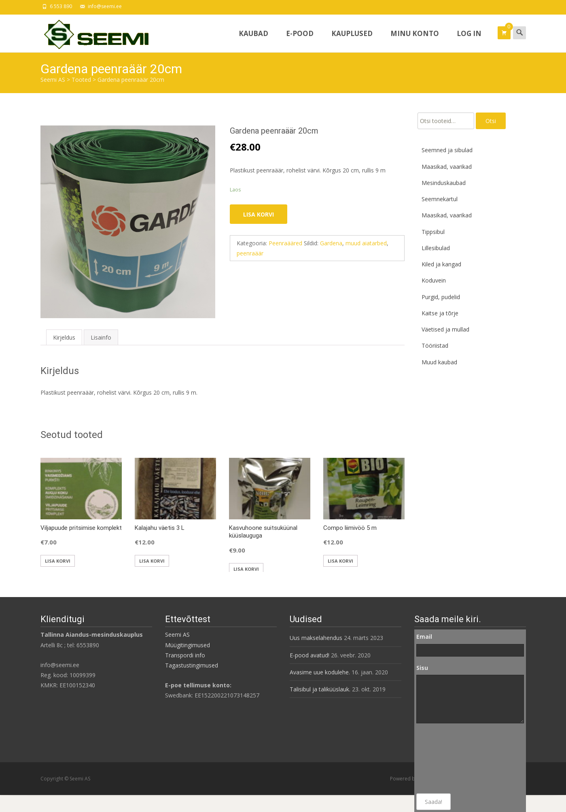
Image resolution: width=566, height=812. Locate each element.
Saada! (433, 802)
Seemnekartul (440, 199)
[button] (201, 137)
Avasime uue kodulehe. (320, 672)
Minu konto (414, 40)
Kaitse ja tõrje (440, 313)
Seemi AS (177, 634)
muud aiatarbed (366, 243)
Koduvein (434, 280)
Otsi (490, 121)
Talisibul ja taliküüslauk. (320, 689)
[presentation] (449, 758)
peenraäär (250, 253)
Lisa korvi (258, 214)
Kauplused (352, 40)
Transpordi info (185, 655)
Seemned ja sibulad (447, 150)
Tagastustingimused (191, 665)
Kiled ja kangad (441, 264)
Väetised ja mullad (445, 329)
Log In (469, 40)
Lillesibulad (436, 248)
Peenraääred (285, 243)
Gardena (331, 243)
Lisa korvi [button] (57, 561)
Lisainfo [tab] (101, 337)
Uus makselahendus (316, 638)
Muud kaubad (439, 362)
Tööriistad (435, 345)
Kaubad (253, 40)
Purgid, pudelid (441, 297)
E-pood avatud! (309, 655)
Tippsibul (433, 232)
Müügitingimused (187, 645)
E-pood (300, 40)
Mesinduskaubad (444, 183)
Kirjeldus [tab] (64, 337)
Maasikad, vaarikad (447, 166)
